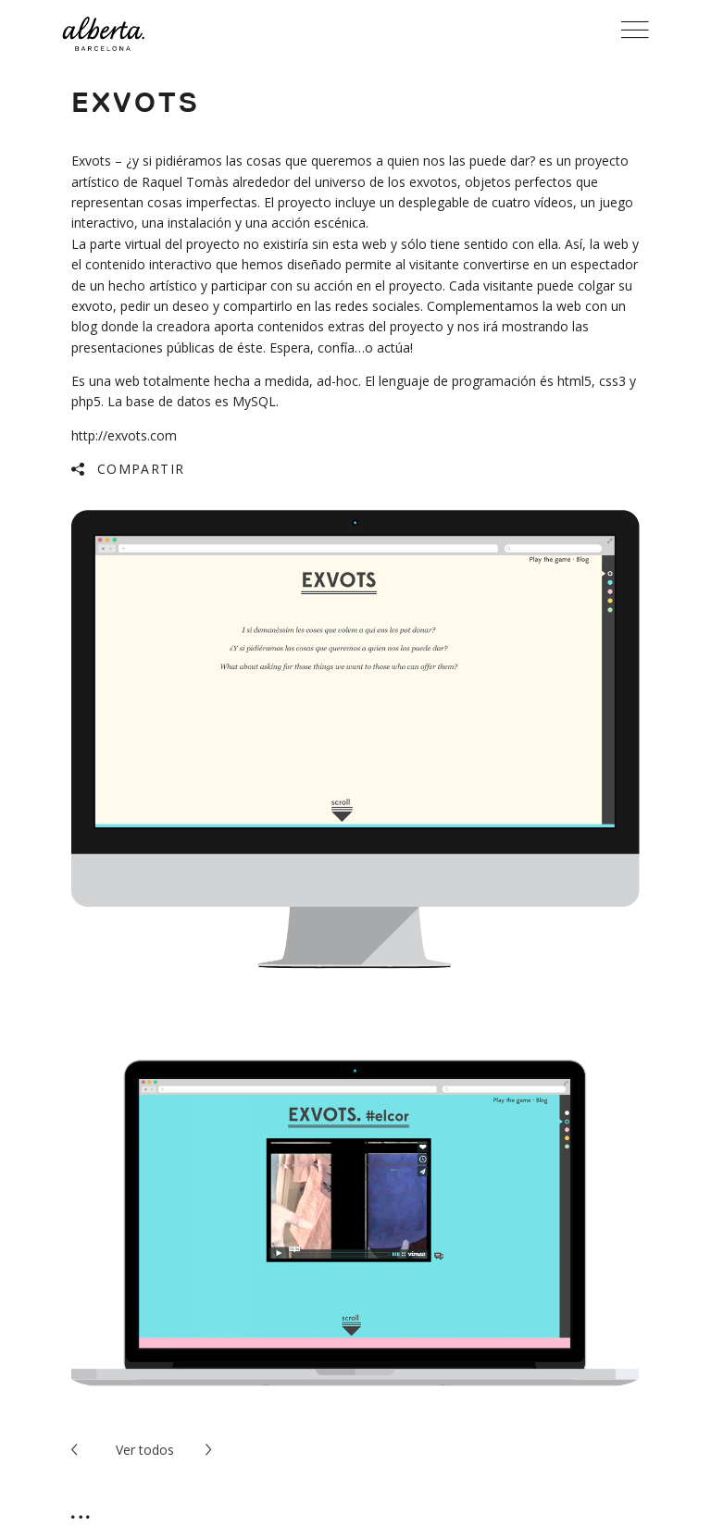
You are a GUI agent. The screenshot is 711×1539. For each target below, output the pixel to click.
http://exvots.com (124, 435)
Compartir (141, 469)
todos (145, 1449)
